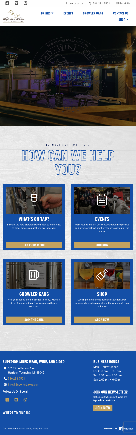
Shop (121, 19)
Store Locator (74, 3)
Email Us (123, 3)
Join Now (102, 245)
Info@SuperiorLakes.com (23, 384)
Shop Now (102, 319)
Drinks (45, 13)
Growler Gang (93, 13)
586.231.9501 (99, 3)
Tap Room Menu (34, 245)
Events (68, 13)
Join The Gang (34, 319)
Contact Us (120, 13)
